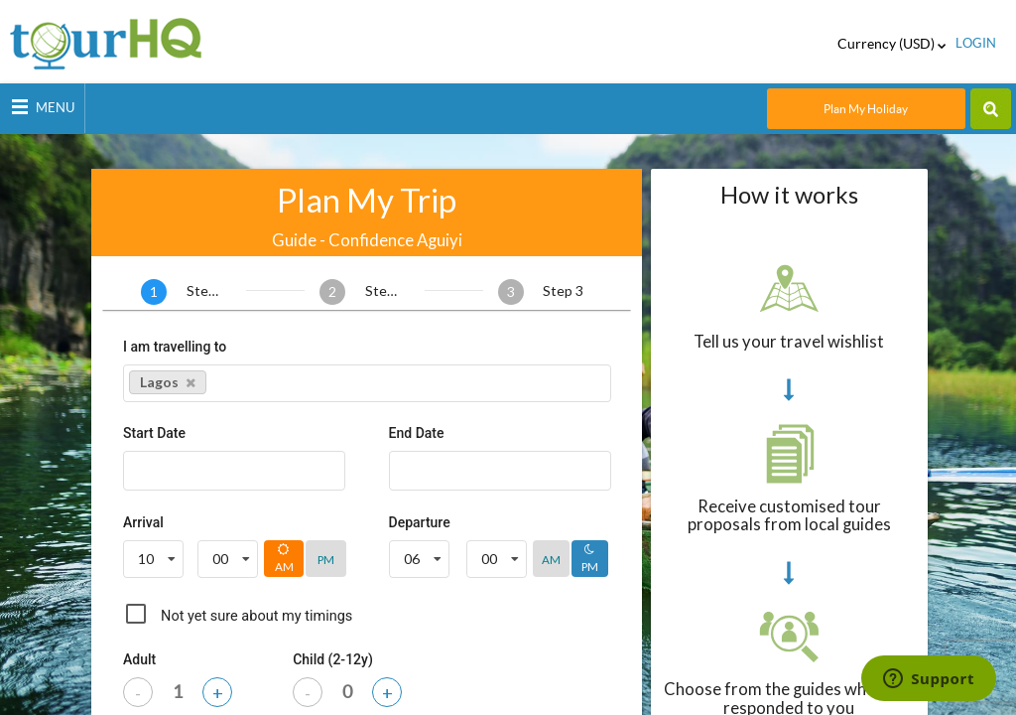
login (975, 43)
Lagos (167, 381)
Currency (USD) (891, 44)
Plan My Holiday (866, 108)
